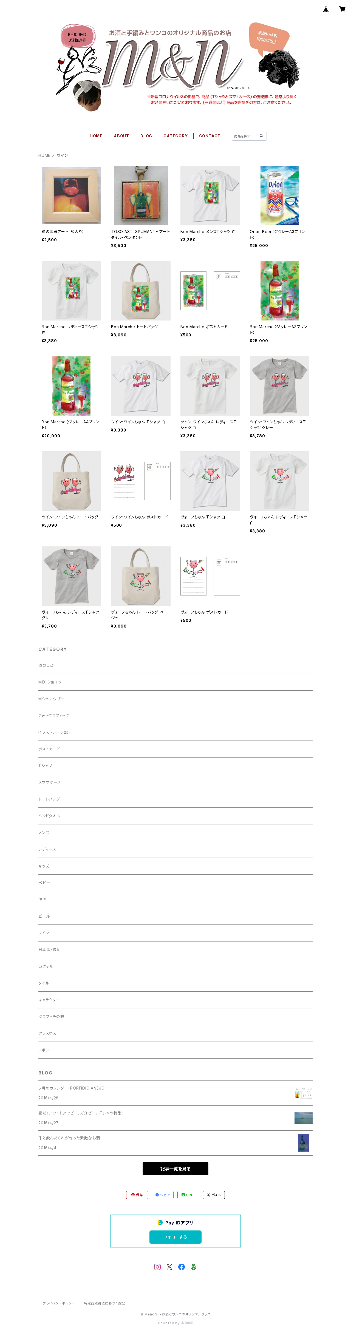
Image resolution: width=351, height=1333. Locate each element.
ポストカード (49, 749)
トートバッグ (49, 799)
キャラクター (49, 999)
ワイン (43, 933)
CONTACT (210, 136)
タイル (43, 983)
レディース (47, 849)
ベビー (44, 882)
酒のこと (45, 665)
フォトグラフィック (53, 715)
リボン (43, 1050)
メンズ (43, 832)
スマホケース (49, 782)
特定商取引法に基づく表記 (104, 1303)
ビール (44, 916)
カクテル (45, 966)
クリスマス (47, 1033)
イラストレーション (54, 732)
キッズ (43, 866)
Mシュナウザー (51, 698)
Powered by (175, 1323)
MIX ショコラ (49, 682)
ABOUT (121, 136)
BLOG (146, 136)
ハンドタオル (49, 815)
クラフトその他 (51, 1016)
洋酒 (42, 899)
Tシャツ (45, 765)
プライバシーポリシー (59, 1303)
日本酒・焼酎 (49, 949)
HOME (96, 136)
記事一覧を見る (175, 1169)
